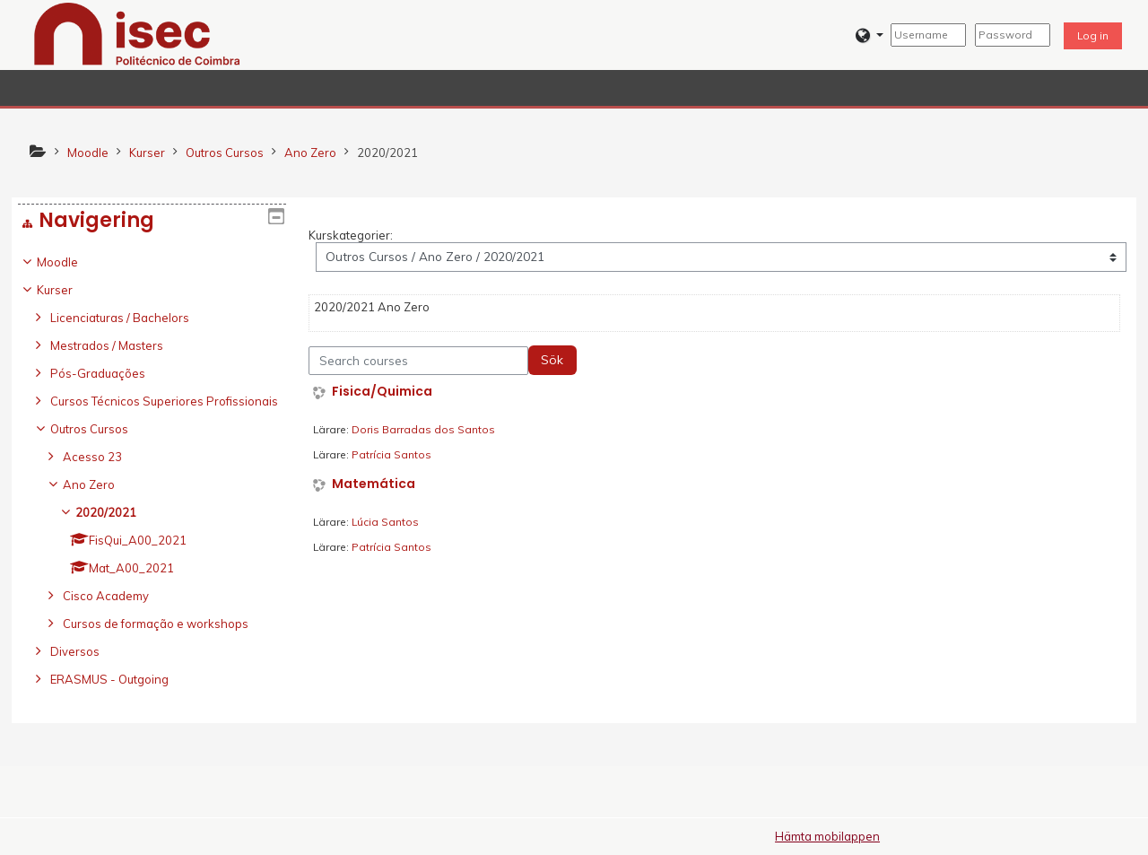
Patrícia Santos (391, 454)
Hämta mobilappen (827, 836)
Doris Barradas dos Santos (423, 429)
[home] (137, 33)
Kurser (68, 290)
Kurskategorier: (351, 235)
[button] (869, 35)
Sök (552, 360)
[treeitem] (152, 483)
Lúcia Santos (385, 521)
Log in (1093, 35)
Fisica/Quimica (382, 391)
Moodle (70, 262)
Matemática (373, 484)
